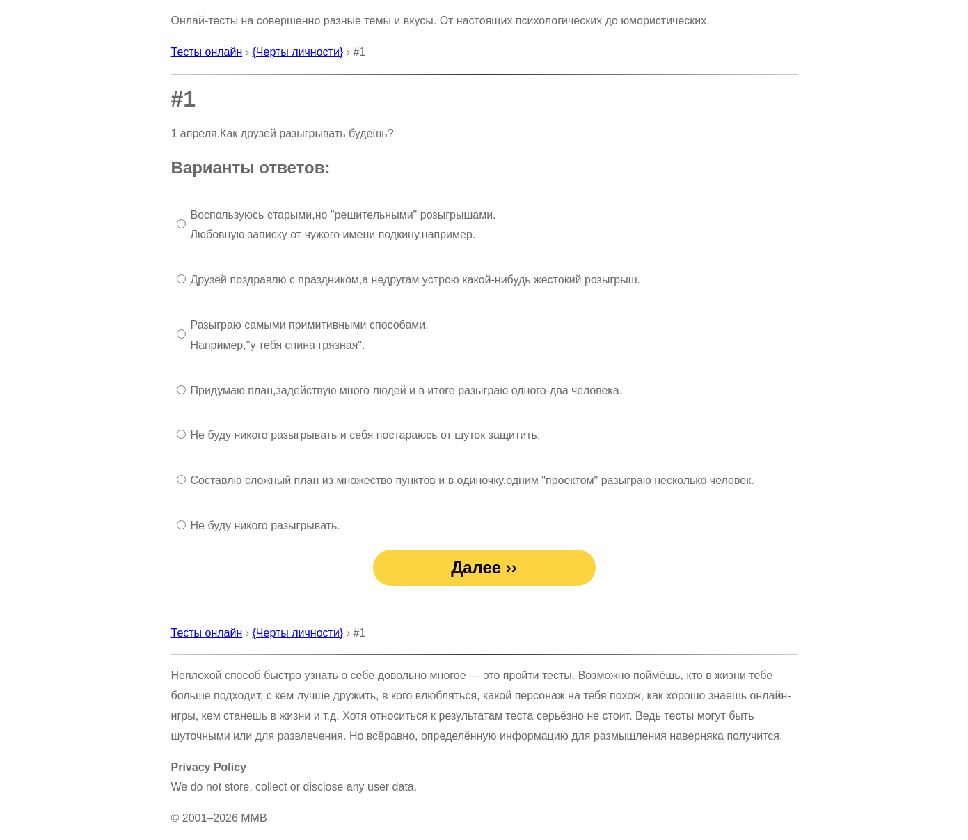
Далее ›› (484, 567)
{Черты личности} (298, 52)
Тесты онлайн (207, 52)
